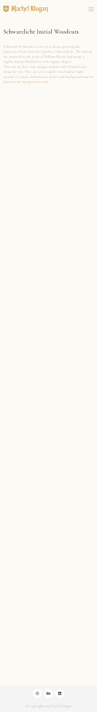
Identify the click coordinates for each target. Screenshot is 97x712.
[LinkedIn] (59, 693)
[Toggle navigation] (91, 9)
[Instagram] (37, 693)
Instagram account (35, 81)
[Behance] (48, 693)
